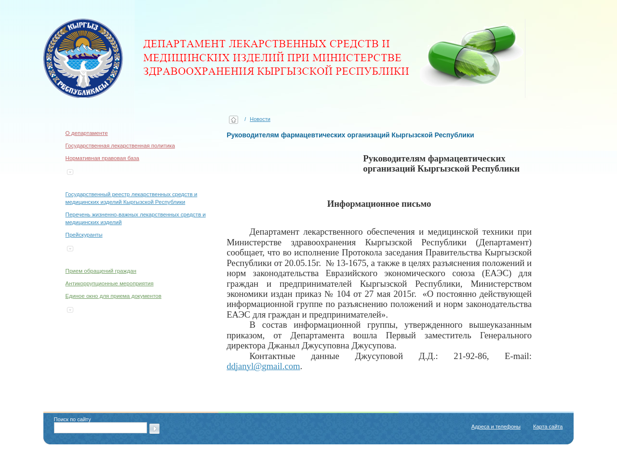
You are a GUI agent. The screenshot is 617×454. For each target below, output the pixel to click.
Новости (260, 119)
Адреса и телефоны (496, 426)
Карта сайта (548, 426)
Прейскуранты (84, 235)
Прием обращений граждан (101, 271)
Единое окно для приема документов (113, 296)
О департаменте (87, 133)
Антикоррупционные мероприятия (110, 283)
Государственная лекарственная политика (120, 145)
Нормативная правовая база (102, 158)
